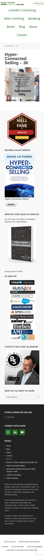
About (8, 446)
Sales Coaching (12, 478)
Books (8, 452)
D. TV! (8, 459)
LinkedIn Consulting (13, 475)
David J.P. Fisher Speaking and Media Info (21, 462)
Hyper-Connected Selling (15, 466)
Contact (9, 456)
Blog (8, 449)
